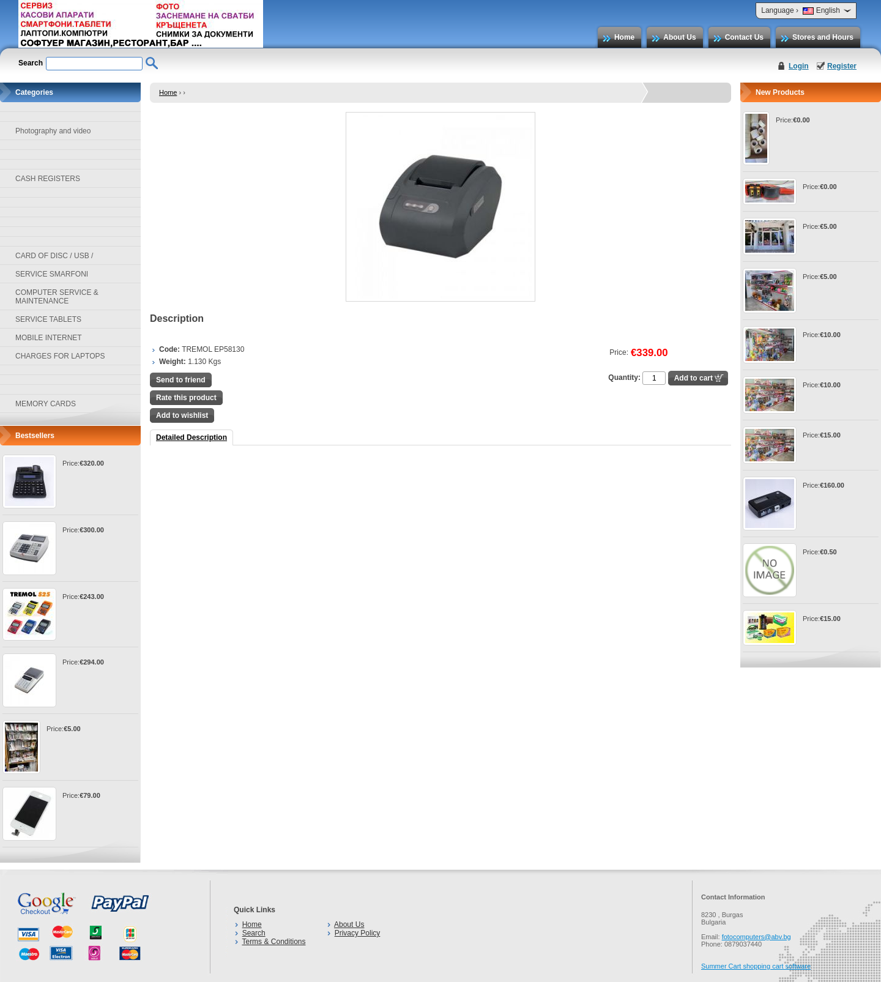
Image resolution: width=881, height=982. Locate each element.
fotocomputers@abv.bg (756, 936)
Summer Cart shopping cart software (756, 966)
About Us (679, 37)
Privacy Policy (358, 933)
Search (254, 933)
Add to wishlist (182, 415)
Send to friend (181, 380)
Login (799, 66)
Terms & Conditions (273, 941)
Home (624, 37)
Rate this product (186, 397)
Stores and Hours (822, 37)
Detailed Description (191, 437)
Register (842, 66)
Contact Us (744, 37)
